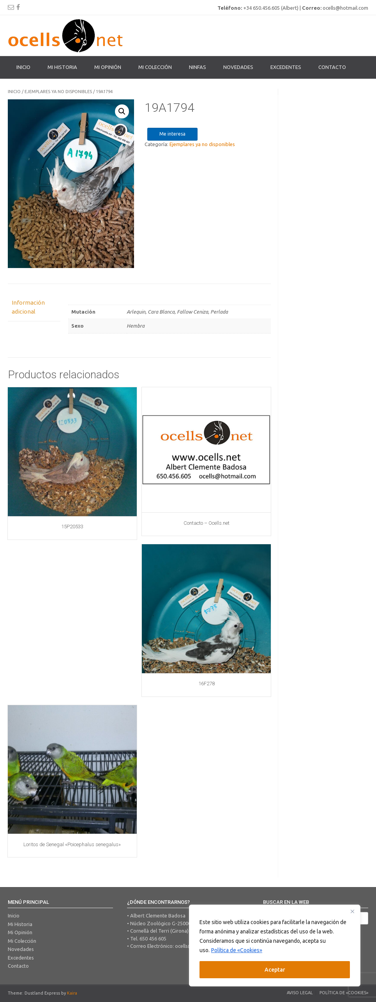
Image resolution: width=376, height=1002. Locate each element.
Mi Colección (22, 941)
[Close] (352, 911)
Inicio (23, 67)
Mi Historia (62, 67)
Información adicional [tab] (28, 307)
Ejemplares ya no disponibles (58, 91)
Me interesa (172, 133)
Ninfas (197, 67)
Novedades (238, 67)
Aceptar (275, 970)
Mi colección (155, 67)
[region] (274, 945)
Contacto (332, 67)
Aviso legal (300, 992)
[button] (122, 111)
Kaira (72, 993)
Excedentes (285, 67)
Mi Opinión (107, 67)
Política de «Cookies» (236, 950)
